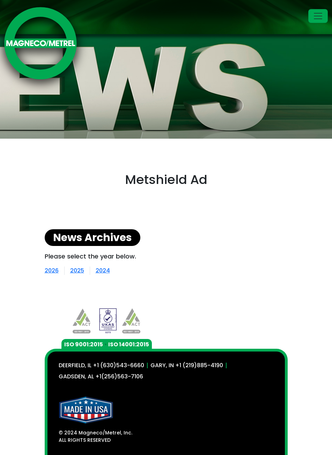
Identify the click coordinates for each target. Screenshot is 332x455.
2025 (77, 271)
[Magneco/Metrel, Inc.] (40, 43)
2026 (52, 271)
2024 (103, 271)
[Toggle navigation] (318, 16)
